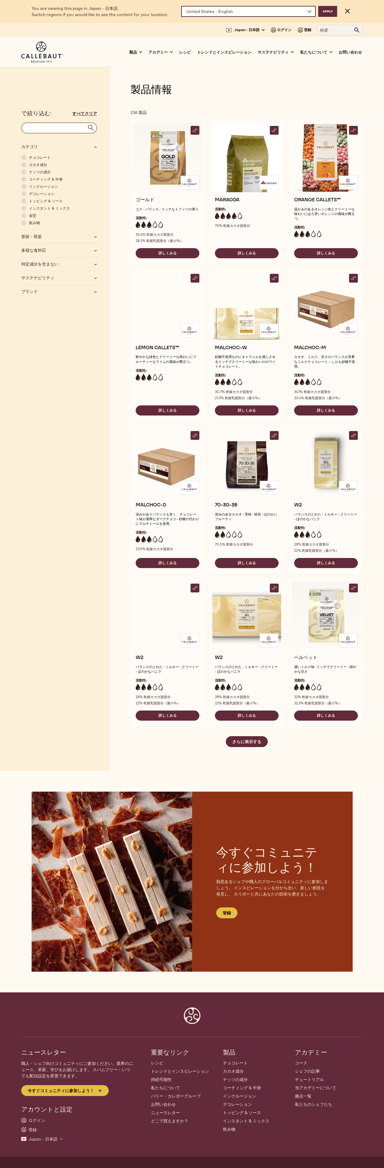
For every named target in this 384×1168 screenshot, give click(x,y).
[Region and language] (248, 11)
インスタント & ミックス (246, 1120)
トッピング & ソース (242, 1112)
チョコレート (235, 1062)
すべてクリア (84, 113)
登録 (227, 912)
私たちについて (165, 1087)
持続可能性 (161, 1079)
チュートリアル (309, 1079)
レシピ (185, 52)
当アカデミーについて (315, 1087)
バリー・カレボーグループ (176, 1096)
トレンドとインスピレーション (224, 52)
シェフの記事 (307, 1071)
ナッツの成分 (235, 1079)
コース (301, 1062)
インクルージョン (239, 1096)
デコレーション (237, 1104)
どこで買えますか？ (169, 1120)
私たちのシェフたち (313, 1104)
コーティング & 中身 (242, 1087)
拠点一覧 (303, 1096)
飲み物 (229, 1129)
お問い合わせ (350, 52)
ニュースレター (165, 1112)
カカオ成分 (233, 1071)
